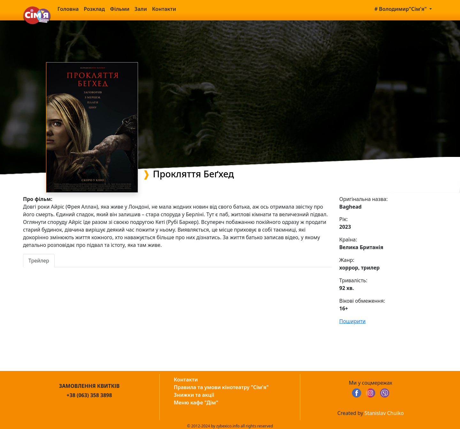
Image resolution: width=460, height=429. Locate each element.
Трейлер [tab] (38, 260)
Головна (68, 8)
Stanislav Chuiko (384, 413)
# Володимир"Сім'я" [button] (401, 8)
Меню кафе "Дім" (196, 402)
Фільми (119, 8)
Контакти (164, 8)
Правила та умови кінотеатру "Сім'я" (221, 387)
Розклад (94, 8)
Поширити (352, 321)
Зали (140, 8)
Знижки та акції (194, 394)
